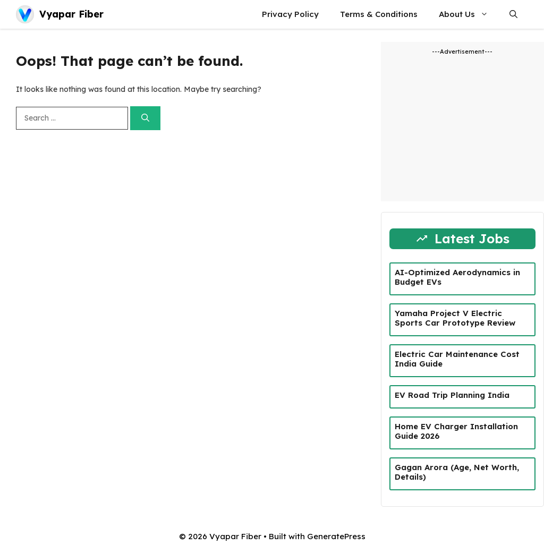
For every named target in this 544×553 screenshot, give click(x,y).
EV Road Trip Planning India (452, 395)
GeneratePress (336, 536)
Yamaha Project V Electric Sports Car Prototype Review (455, 318)
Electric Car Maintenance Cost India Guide (457, 359)
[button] (513, 14)
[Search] (145, 118)
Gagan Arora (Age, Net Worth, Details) (457, 472)
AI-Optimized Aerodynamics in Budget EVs (457, 277)
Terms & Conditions (379, 14)
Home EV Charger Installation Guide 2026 (456, 431)
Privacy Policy (290, 14)
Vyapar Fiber (71, 14)
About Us (469, 14)
